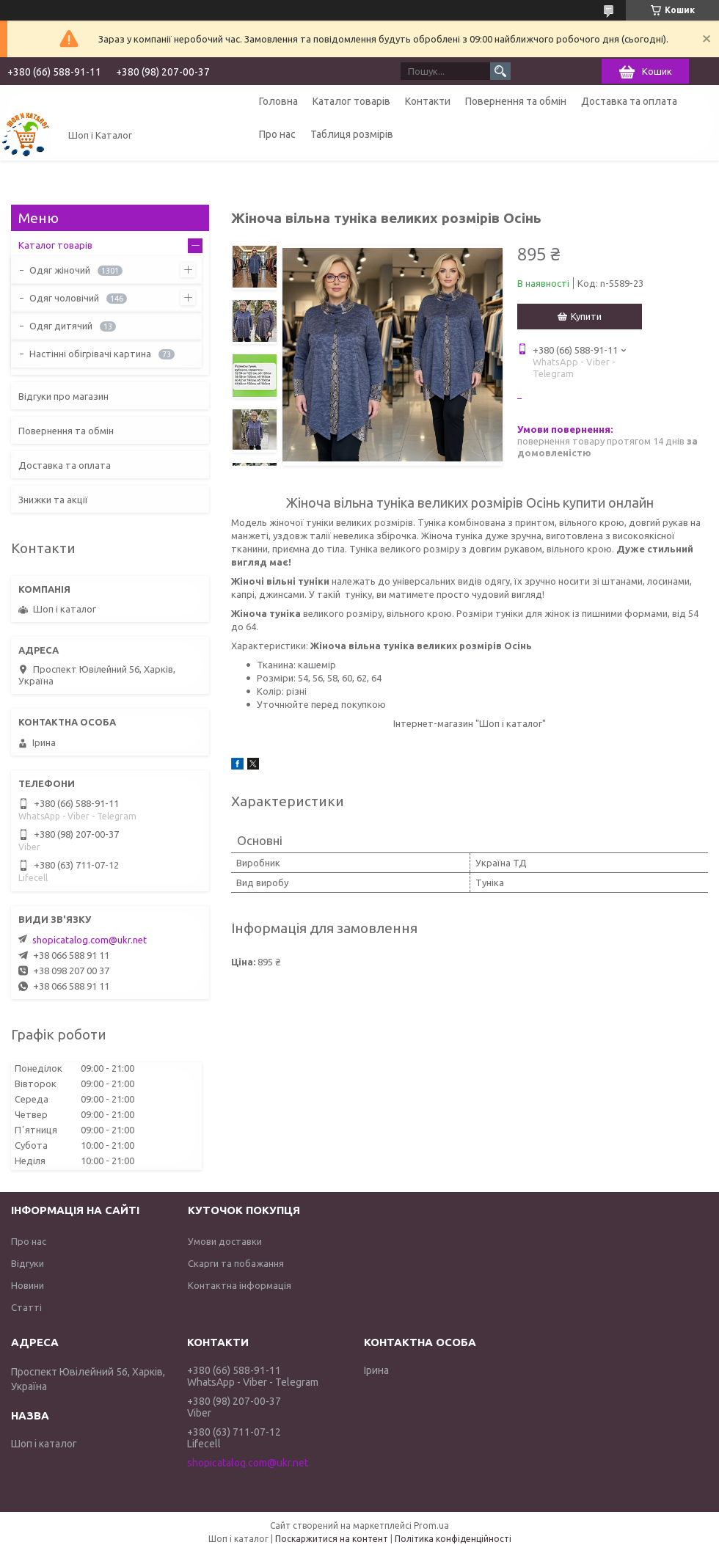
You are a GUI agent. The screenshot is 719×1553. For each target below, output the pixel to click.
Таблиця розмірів (351, 134)
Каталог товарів (351, 101)
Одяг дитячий (60, 326)
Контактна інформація (239, 1285)
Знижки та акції (53, 499)
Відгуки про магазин (63, 396)
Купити (586, 316)
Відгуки (27, 1263)
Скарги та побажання (236, 1263)
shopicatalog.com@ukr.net (89, 940)
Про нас (277, 134)
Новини (27, 1285)
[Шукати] (500, 71)
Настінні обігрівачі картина (90, 353)
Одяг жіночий (59, 270)
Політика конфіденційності (453, 1538)
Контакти (427, 101)
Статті (26, 1307)
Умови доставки (225, 1241)
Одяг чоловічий (64, 298)
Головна (278, 101)
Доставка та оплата (629, 101)
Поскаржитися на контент (331, 1538)
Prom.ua (431, 1525)
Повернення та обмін (515, 101)
